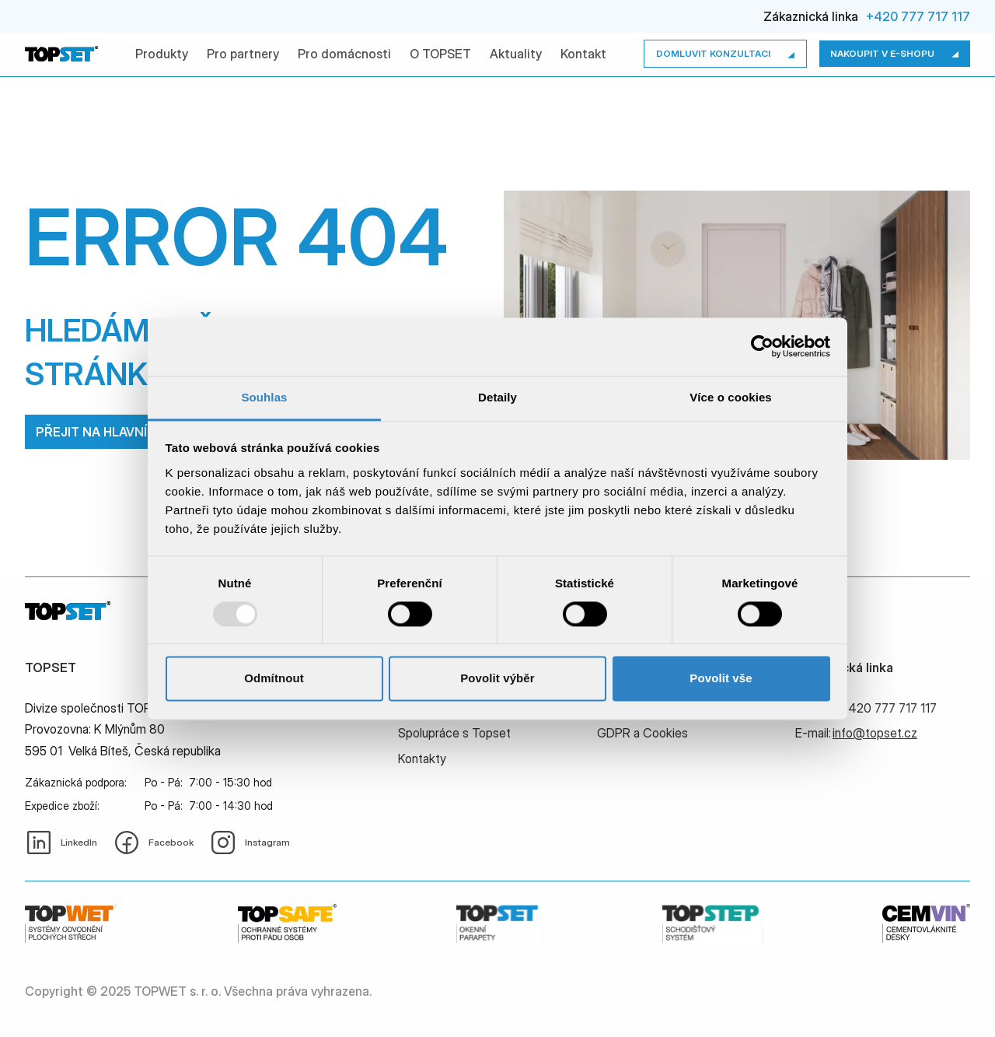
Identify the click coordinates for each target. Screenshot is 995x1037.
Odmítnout (274, 678)
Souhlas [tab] (264, 397)
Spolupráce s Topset (454, 733)
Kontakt (583, 53)
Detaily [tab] (497, 397)
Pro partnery (243, 53)
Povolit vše (721, 678)
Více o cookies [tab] (731, 397)
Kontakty (422, 758)
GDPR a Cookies (642, 733)
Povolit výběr (497, 678)
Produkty (161, 53)
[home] (61, 53)
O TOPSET (440, 53)
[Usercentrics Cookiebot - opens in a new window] (762, 346)
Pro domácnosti (344, 53)
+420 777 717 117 (918, 16)
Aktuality (516, 53)
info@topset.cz (875, 733)
